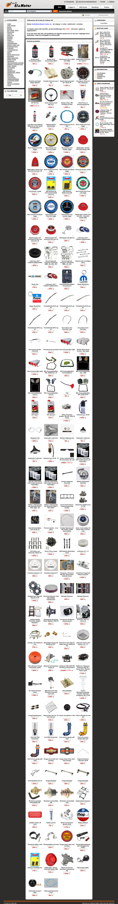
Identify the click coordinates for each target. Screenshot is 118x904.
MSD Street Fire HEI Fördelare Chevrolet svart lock (51, 692)
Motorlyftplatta (67, 690)
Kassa (106, 7)
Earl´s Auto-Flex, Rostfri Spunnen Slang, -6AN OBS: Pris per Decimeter (106, 34)
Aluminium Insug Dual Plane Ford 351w (83, 573)
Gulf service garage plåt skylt (35, 759)
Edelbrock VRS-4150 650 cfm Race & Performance (67, 666)
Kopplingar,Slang (12, 46)
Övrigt (9, 85)
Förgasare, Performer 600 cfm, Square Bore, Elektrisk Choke (67, 574)
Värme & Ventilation (13, 84)
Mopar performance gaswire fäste (67, 823)
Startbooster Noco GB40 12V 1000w (67, 60)
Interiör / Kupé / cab (13, 45)
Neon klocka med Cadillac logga (67, 148)
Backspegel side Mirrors (67, 237)
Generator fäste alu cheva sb (83, 620)
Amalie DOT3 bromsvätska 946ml (51, 60)
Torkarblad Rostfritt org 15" (51, 328)
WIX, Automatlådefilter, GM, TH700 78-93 (83, 393)
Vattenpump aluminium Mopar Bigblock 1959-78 (50, 620)
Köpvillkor (100, 75)
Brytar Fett (35, 284)
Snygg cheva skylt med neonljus (51, 759)
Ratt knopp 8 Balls (83, 867)
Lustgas (9, 51)
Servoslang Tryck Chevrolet (83, 328)
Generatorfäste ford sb (35, 780)
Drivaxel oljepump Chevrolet (67, 482)
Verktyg (9, 82)
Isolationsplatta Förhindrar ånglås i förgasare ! (35, 621)
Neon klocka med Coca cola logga (83, 192)
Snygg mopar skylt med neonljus (67, 845)
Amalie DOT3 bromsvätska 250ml (35, 60)
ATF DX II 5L (35, 103)
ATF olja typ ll (51, 414)
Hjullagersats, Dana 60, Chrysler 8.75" (35, 597)
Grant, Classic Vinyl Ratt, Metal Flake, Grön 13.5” (107, 124)
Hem (59, 7)
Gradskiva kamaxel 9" (51, 573)
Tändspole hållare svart (35, 844)
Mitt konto (83, 7)
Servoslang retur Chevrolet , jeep (67, 328)
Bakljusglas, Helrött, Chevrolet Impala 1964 (83, 148)
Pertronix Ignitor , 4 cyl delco (51, 528)
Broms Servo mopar (51, 551)
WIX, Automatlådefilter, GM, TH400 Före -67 (51, 372)
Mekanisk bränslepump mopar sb (51, 666)
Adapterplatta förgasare (83, 801)
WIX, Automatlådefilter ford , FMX (83, 372)
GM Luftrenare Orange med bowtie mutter (35, 666)
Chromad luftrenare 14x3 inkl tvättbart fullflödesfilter (51, 598)
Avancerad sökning (65, 11)
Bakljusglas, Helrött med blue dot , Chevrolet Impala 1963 (83, 216)
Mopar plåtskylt (83, 822)
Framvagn (10, 42)
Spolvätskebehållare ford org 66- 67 (35, 528)
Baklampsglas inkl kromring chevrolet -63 (51, 238)
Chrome (9, 33)
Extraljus (10, 38)
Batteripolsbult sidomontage (51, 125)
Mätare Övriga (11, 59)
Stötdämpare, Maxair (13, 72)
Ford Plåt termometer (51, 737)
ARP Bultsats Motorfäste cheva (67, 552)
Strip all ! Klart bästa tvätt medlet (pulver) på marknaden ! (83, 460)
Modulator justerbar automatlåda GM (35, 801)
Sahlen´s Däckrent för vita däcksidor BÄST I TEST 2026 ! (51, 506)
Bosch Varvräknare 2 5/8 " (67, 716)
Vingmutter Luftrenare (51, 438)
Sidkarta (111, 1)
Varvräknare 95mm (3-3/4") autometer (83, 81)
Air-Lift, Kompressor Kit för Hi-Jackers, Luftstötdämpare (106, 103)
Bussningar (10, 32)
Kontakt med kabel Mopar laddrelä (35, 81)
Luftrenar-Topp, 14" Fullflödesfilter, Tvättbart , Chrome (106, 111)
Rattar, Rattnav (11, 66)
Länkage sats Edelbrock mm (34, 643)
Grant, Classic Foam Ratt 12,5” (51, 103)
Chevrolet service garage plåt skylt (83, 738)
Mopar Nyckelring (83, 284)
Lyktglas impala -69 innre (35, 823)
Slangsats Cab (35, 438)
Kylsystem (10, 48)
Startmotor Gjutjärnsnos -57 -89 (83, 505)
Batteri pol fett (51, 822)
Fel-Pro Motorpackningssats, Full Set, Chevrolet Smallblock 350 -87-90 (83, 693)
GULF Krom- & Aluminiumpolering (83, 103)
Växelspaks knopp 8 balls (35, 891)
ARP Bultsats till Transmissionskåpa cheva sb (51, 193)
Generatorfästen (12, 43)
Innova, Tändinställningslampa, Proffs (107, 118)
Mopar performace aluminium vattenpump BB (67, 869)
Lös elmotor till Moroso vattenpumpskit (67, 620)
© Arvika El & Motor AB (10, 903)
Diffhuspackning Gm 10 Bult (67, 125)
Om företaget (101, 73)
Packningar (10, 61)
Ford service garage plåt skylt (67, 738)
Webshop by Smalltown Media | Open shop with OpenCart (98, 903)
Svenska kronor (103, 15)
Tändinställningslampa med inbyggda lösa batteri (83, 846)
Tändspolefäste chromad (51, 844)
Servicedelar (11, 67)
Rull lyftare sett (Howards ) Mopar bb (34, 552)
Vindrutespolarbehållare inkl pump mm (66, 285)
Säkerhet (10, 74)
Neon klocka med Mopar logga (67, 170)
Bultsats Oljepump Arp (67, 438)
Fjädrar (9, 40)
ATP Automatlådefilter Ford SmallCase (67, 372)
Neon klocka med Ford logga (83, 125)
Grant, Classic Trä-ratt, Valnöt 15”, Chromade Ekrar (107, 89)
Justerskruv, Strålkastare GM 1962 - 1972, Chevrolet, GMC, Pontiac (105, 59)
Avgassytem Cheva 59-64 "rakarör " (83, 60)
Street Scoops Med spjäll (67, 349)
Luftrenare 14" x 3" (83, 551)
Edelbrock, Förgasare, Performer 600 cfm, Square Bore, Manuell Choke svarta (83, 668)
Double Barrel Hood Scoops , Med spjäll (83, 350)
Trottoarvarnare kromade (51, 349)
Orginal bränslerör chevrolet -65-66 (83, 759)
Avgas (9, 24)
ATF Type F (34, 414)
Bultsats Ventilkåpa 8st (35, 867)
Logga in (71, 7)
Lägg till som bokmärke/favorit (87, 1)
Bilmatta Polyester (67, 596)
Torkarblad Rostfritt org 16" (83, 306)
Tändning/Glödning (13, 79)
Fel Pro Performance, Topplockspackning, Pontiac (67, 506)
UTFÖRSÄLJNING (13, 80)
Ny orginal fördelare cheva (35, 691)
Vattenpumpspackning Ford (51, 891)
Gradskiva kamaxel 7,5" (35, 573)
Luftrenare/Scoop (12, 50)
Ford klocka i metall (35, 191)
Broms (9, 27)
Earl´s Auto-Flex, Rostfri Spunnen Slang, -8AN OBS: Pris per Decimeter (106, 42)
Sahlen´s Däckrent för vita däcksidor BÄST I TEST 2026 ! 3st (35, 506)
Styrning (9, 69)
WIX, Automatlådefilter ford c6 (51, 393)
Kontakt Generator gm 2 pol (51, 81)
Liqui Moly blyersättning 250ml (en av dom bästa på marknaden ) (35, 126)
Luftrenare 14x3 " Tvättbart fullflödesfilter (83, 238)
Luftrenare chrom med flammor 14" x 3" (83, 643)
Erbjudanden (70, 1)
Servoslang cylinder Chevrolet (35, 350)
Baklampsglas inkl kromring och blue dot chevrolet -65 (35, 239)
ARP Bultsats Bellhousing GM (67, 192)
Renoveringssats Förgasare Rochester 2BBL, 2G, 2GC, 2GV (51, 262)
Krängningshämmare (35, 715)
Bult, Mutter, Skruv (13, 30)
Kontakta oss (101, 76)
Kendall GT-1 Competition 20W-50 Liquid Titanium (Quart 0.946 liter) (106, 50)
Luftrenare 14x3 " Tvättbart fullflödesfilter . (51, 285)
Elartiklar (10, 37)
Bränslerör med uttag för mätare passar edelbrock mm (67, 644)
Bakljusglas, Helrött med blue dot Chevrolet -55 (35, 170)
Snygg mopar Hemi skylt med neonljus (67, 759)
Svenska (86, 15)
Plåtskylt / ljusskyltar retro (15, 64)
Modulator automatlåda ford (67, 801)
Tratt (67, 393)
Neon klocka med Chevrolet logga (51, 148)
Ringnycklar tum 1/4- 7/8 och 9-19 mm (51, 716)
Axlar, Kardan (11, 25)
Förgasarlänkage (51, 780)
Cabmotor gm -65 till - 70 (51, 458)
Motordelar (10, 56)
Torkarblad (10, 76)
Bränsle (9, 29)
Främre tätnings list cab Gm (83, 716)
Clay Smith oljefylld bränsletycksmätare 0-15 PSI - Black (107, 131)
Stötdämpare (11, 71)
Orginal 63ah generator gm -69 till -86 (67, 81)
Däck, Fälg (10, 35)
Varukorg (95, 7)
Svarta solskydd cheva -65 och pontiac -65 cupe (67, 459)
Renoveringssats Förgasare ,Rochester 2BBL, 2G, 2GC (67, 262)
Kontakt (102, 1)
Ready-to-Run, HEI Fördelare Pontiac (67, 103)
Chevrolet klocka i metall (83, 169)
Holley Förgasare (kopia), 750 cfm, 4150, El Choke (67, 416)
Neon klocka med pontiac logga (67, 215)
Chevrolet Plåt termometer (35, 738)
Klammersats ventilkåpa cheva (82, 261)
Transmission (11, 77)
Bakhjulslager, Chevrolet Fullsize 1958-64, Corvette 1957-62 (105, 96)
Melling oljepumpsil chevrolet (83, 482)
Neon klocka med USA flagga (35, 148)
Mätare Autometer (12, 58)
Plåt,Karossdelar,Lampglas (15, 63)
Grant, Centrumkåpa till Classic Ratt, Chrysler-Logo (83, 529)
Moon (9, 53)
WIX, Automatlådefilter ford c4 (35, 393)
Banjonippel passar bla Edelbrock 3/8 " (51, 643)
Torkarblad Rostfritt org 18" (51, 306)
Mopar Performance (13, 55)
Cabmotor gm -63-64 (83, 414)
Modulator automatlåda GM (51, 801)
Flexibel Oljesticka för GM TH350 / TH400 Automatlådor (67, 529)
